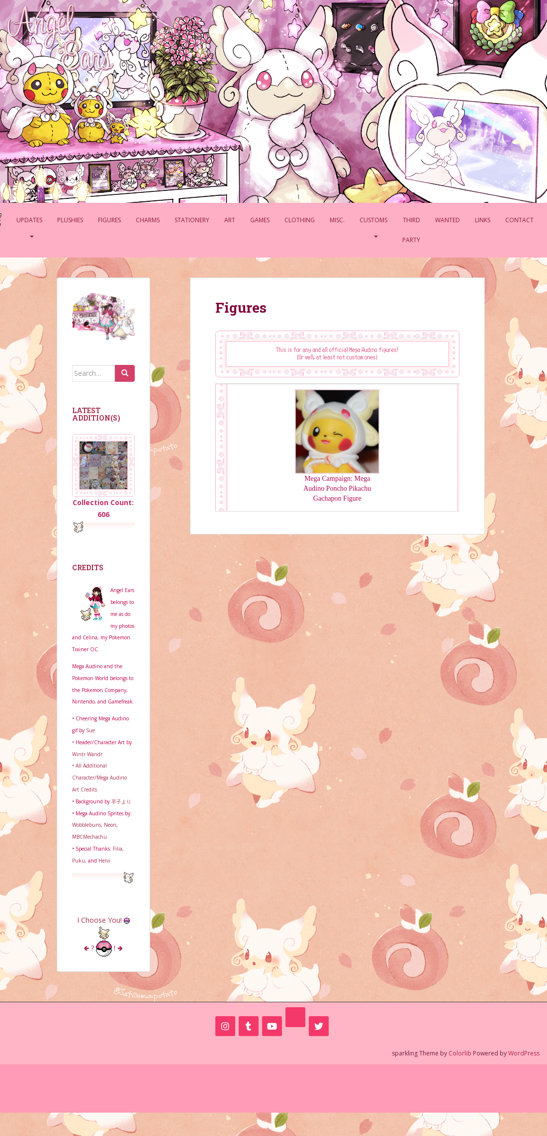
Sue (90, 730)
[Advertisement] (273, 1086)
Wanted (447, 220)
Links (482, 220)
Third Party (411, 230)
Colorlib (460, 1053)
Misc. (337, 220)
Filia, (118, 848)
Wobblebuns (86, 824)
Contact (519, 220)
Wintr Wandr (87, 754)
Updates (29, 220)
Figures (109, 220)
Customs (373, 220)
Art (229, 220)
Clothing (299, 220)
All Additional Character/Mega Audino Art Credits (99, 777)
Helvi (104, 860)
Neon (110, 824)
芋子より (121, 801)
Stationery (192, 220)
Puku (78, 860)
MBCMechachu (89, 836)
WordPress (524, 1053)
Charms (148, 220)
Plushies (70, 220)
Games (260, 220)
